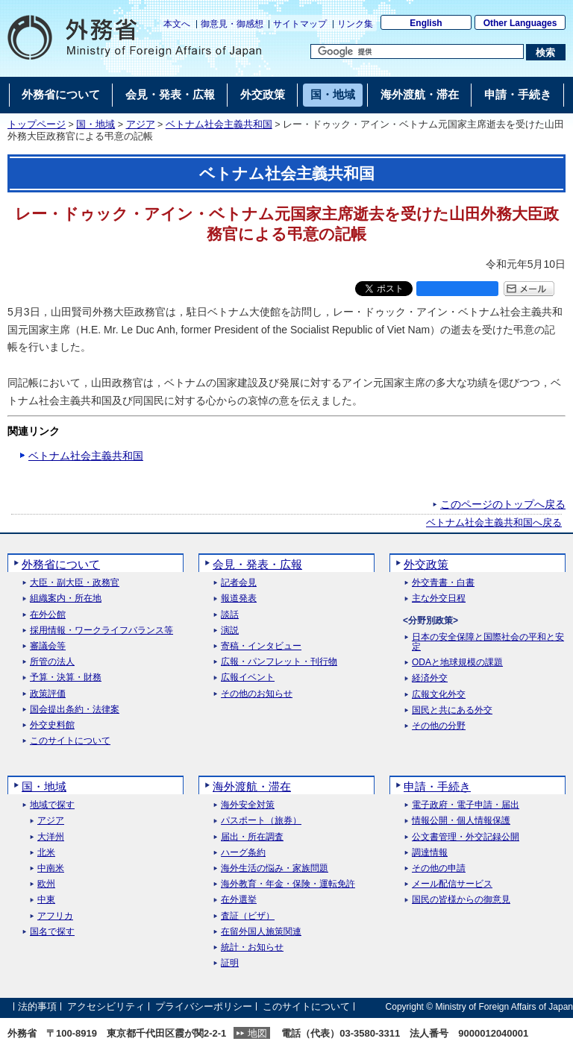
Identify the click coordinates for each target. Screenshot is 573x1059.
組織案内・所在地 (65, 598)
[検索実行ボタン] (546, 52)
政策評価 (48, 694)
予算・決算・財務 (65, 677)
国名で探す (52, 932)
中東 (46, 900)
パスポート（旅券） (261, 821)
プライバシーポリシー (203, 1006)
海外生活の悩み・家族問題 (274, 868)
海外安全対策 (248, 805)
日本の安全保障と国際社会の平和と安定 (488, 642)
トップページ (36, 124)
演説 (230, 630)
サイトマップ (300, 24)
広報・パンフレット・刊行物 (279, 662)
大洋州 (50, 837)
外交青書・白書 (443, 583)
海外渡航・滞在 (252, 786)
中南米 (50, 868)
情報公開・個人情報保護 (461, 821)
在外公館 (48, 615)
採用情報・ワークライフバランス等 (101, 630)
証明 (230, 963)
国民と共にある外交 (452, 710)
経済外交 (430, 678)
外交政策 (426, 564)
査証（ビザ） (248, 916)
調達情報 (430, 853)
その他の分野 (439, 726)
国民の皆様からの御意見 (461, 900)
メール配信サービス (452, 884)
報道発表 (239, 598)
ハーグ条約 (243, 853)
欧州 (46, 884)
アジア (140, 124)
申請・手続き (437, 786)
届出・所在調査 (252, 837)
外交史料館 (52, 725)
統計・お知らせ (252, 947)
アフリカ (55, 916)
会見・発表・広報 (257, 564)
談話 (230, 615)
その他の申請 (439, 868)
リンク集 (355, 24)
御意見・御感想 (232, 24)
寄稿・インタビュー (261, 646)
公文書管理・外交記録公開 (465, 837)
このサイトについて (70, 741)
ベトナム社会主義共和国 (219, 124)
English (426, 23)
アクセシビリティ (106, 1006)
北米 (46, 853)
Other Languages (520, 23)
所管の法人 (52, 662)
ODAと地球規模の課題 (457, 662)
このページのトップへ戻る (503, 504)
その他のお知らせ (256, 694)
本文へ (176, 24)
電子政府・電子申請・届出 (465, 805)
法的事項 (37, 1006)
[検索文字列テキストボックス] (417, 51)
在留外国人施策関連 (261, 932)
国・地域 (95, 124)
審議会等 (48, 646)
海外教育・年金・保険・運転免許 (288, 884)
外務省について (61, 564)
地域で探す (52, 805)
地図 (257, 1033)
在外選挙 (239, 900)
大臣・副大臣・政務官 (74, 583)
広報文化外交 (439, 695)
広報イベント (248, 677)
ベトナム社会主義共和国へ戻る (494, 523)
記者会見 (239, 583)
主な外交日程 (439, 598)
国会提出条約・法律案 (74, 709)
